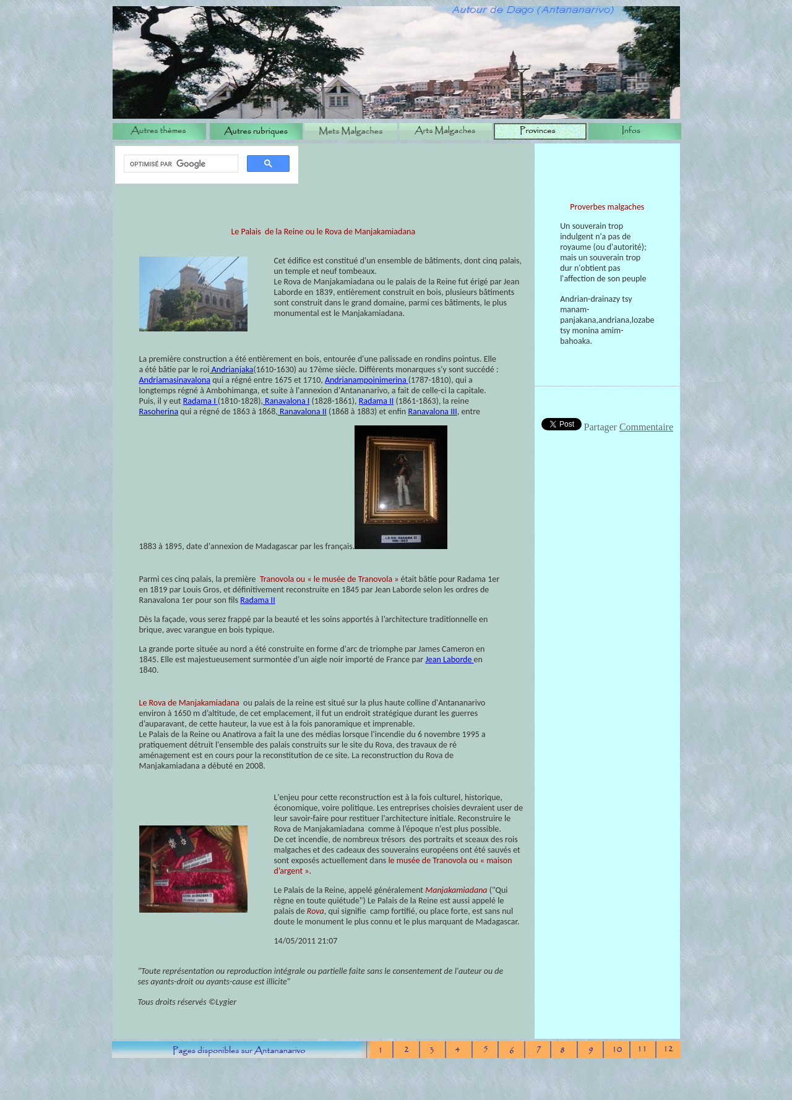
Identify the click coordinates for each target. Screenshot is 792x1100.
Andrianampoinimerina (366, 380)
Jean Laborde (449, 659)
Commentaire (646, 427)
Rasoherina (159, 411)
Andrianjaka (232, 369)
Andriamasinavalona (175, 380)
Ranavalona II (302, 411)
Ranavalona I (286, 401)
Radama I (200, 401)
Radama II (376, 401)
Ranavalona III (432, 411)
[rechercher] (180, 163)
